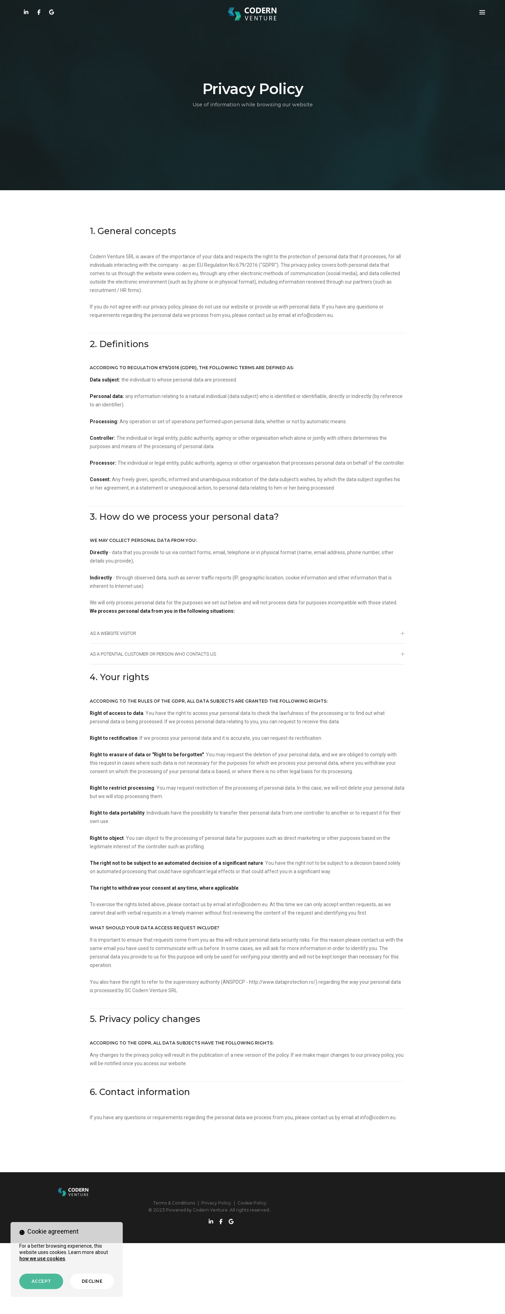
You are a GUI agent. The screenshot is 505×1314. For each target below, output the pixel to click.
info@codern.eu (361, 332)
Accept (41, 1281)
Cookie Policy (294, 1285)
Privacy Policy (259, 1285)
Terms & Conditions (217, 1285)
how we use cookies (42, 1258)
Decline (92, 1281)
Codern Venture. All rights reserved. (274, 1292)
